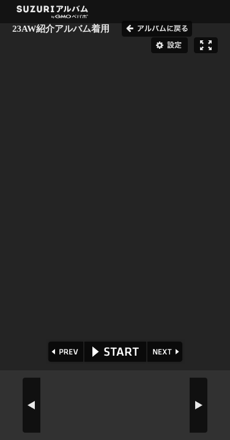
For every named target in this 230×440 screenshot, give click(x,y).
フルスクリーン (206, 45)
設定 (169, 45)
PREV (64, 351)
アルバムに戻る (157, 29)
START (115, 351)
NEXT (166, 351)
